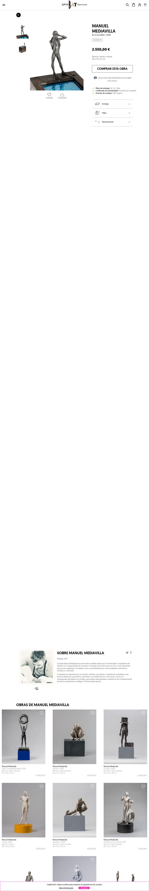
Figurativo (97, 40)
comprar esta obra (112, 69)
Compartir (62, 96)
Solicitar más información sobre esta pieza (112, 79)
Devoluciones (104, 121)
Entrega (102, 103)
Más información (66, 888)
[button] (57, 56)
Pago (100, 112)
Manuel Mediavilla (103, 28)
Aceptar (84, 888)
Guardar (49, 96)
